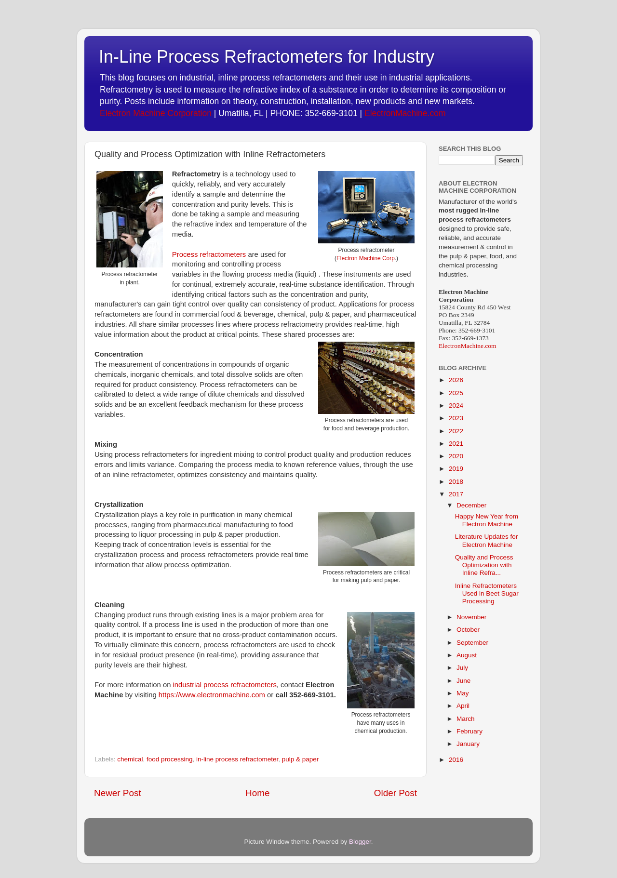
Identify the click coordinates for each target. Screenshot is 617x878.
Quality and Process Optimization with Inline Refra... (484, 565)
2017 (456, 494)
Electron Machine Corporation (156, 113)
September (472, 642)
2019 (456, 468)
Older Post (395, 793)
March (465, 718)
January (468, 743)
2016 (456, 759)
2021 (456, 443)
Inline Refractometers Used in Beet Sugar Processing (487, 593)
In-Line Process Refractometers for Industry (266, 57)
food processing (169, 759)
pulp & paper (300, 759)
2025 (456, 393)
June (463, 680)
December (471, 505)
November (471, 617)
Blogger (360, 841)
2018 (456, 481)
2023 (456, 418)
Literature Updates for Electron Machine (486, 540)
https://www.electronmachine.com (212, 695)
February (469, 731)
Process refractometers (209, 254)
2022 (456, 431)
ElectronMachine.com (405, 113)
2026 (456, 380)
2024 (456, 405)
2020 (456, 456)
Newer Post (117, 793)
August (466, 655)
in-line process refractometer (237, 759)
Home (257, 793)
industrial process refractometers (225, 685)
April (462, 705)
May (462, 693)
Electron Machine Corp (365, 258)
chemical (130, 759)
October (468, 629)
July (462, 667)
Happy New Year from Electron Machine (486, 520)
